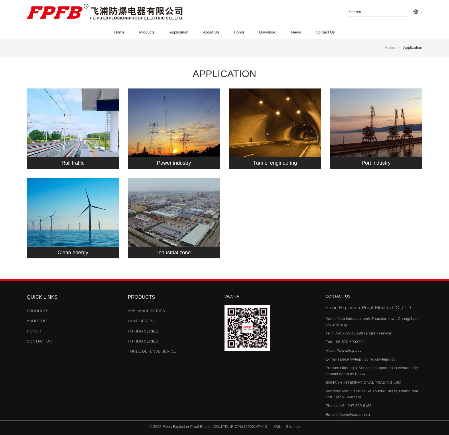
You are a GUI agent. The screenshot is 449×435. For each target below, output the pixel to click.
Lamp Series (140, 321)
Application (178, 32)
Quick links (42, 297)
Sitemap (293, 426)
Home (119, 32)
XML (277, 426)
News (296, 32)
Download (267, 32)
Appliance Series (146, 311)
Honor (239, 32)
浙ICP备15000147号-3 (249, 426)
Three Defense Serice (152, 351)
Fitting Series (143, 331)
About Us (211, 32)
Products (147, 32)
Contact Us (325, 32)
